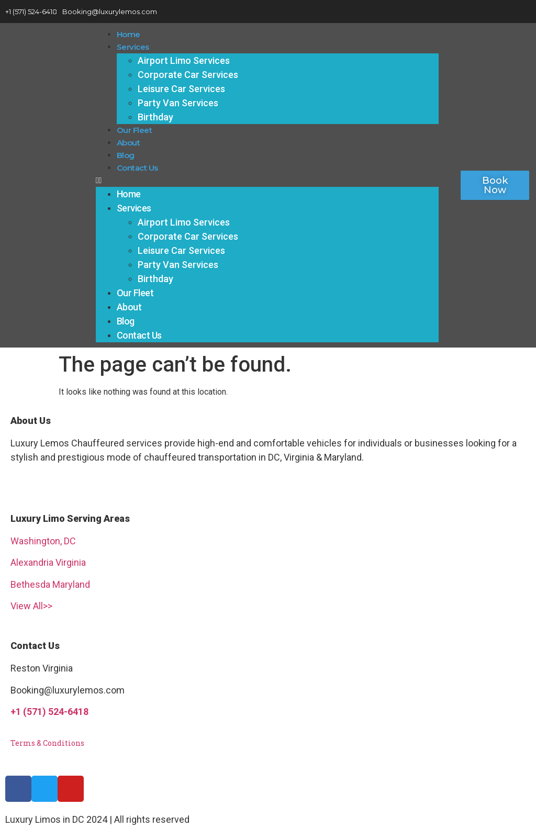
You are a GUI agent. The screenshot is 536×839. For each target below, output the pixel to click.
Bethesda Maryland (50, 584)
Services (133, 47)
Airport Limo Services (184, 60)
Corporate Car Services (188, 74)
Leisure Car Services (181, 88)
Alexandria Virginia (48, 562)
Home (128, 34)
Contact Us (137, 168)
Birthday (155, 116)
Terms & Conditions (47, 743)
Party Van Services (178, 102)
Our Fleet (134, 130)
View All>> (31, 605)
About (128, 143)
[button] (267, 180)
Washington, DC (43, 540)
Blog (126, 155)
